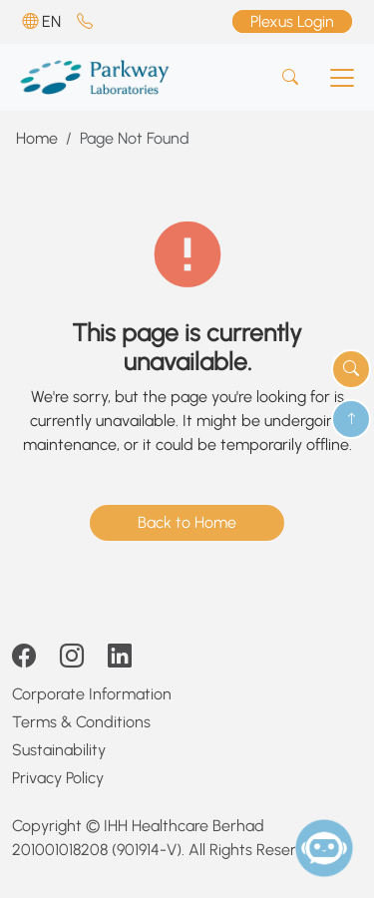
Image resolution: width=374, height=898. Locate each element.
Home (37, 138)
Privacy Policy (58, 777)
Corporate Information (92, 693)
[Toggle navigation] (342, 78)
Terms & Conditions (81, 721)
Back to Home (187, 522)
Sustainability (59, 749)
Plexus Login (292, 21)
